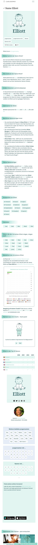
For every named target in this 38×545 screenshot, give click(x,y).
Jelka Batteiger (21, 418)
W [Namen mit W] (17, 473)
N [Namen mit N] (14, 470)
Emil (26, 435)
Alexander (16, 438)
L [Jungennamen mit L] (8, 454)
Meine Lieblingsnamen (30, 544)
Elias (9, 67)
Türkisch (6, 214)
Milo (6, 249)
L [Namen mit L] (8, 470)
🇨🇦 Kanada (6, 360)
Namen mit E (8, 41)
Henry (19, 186)
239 (17, 45)
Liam (20, 243)
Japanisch (25, 205)
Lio (27, 109)
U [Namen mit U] (11, 473)
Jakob (31, 438)
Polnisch (17, 208)
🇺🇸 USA (6, 370)
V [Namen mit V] (14, 473)
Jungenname (14, 51)
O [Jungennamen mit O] (17, 454)
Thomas (28, 186)
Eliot (12, 93)
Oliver (31, 240)
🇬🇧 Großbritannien (9, 365)
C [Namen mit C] (11, 467)
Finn (15, 432)
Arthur (19, 249)
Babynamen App (26, 486)
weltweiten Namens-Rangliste (25, 264)
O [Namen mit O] (17, 470)
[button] (9, 387)
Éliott (24, 95)
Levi (11, 432)
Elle (23, 109)
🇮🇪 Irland (6, 367)
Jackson (24, 186)
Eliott (4, 95)
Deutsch (15, 201)
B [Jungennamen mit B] (8, 451)
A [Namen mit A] (5, 467)
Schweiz (27, 310)
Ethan (6, 243)
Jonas (21, 435)
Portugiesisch (26, 208)
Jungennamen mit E (18, 38)
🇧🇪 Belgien (7, 357)
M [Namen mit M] (11, 470)
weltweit (5, 312)
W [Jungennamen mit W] (17, 457)
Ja (16, 343)
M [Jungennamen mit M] (11, 454)
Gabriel (26, 246)
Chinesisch (7, 201)
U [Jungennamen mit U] (11, 457)
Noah (13, 243)
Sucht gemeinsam (19, 544)
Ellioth (12, 95)
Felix (30, 435)
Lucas (6, 246)
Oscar (19, 246)
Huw (23, 166)
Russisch (6, 211)
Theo (13, 246)
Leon (7, 435)
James (12, 249)
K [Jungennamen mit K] (5, 454)
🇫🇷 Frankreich (7, 362)
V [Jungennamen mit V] (14, 457)
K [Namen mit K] (5, 470)
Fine (26, 142)
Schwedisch (15, 211)
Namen (26, 38)
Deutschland (12, 310)
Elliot (25, 92)
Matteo (20, 432)
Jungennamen (8, 38)
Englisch (23, 201)
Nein (20, 343)
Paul (11, 441)
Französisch (7, 205)
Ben (11, 438)
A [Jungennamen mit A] (5, 451)
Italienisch (16, 205)
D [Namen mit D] (14, 467)
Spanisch (24, 211)
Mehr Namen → (23, 441)
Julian (16, 435)
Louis (6, 438)
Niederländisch (8, 208)
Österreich (19, 310)
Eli (3, 111)
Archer (20, 168)
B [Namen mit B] (8, 467)
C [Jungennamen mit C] (11, 451)
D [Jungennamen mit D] (14, 451)
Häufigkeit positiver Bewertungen (20, 259)
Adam (24, 177)
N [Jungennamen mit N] (14, 454)
